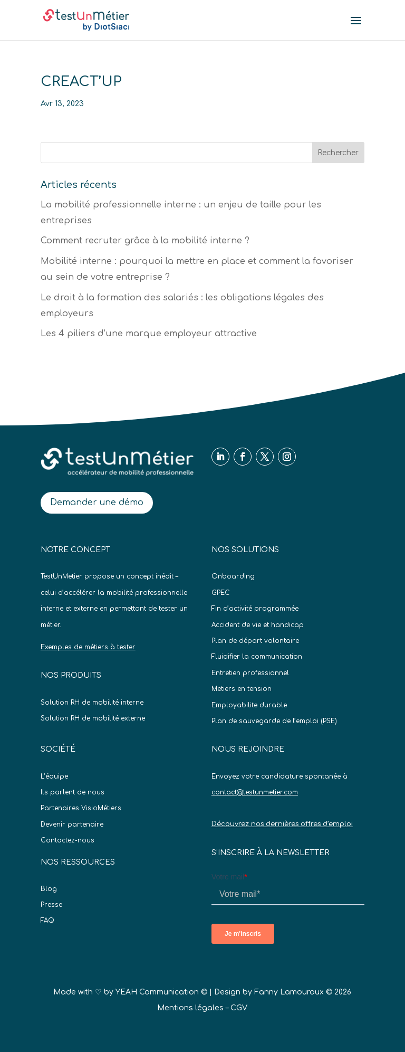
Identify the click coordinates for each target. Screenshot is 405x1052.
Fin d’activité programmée (254, 608)
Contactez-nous (67, 840)
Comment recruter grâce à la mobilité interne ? (145, 240)
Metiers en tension (241, 689)
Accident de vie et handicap (257, 625)
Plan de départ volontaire (255, 641)
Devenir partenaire (72, 824)
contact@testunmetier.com (254, 792)
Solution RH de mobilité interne (92, 702)
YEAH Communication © (161, 992)
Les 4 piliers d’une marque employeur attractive (149, 333)
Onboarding (233, 576)
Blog (49, 889)
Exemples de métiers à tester (88, 647)
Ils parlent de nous (72, 792)
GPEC (220, 592)
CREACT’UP (81, 81)
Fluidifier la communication (256, 656)
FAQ (47, 920)
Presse (51, 904)
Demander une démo (96, 502)
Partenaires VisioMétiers (81, 808)
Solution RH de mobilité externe (93, 718)
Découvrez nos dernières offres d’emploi (282, 824)
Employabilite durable (249, 705)
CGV (238, 1008)
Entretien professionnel (250, 673)
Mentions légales (190, 1008)
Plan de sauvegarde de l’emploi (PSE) (274, 721)
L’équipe (54, 776)
